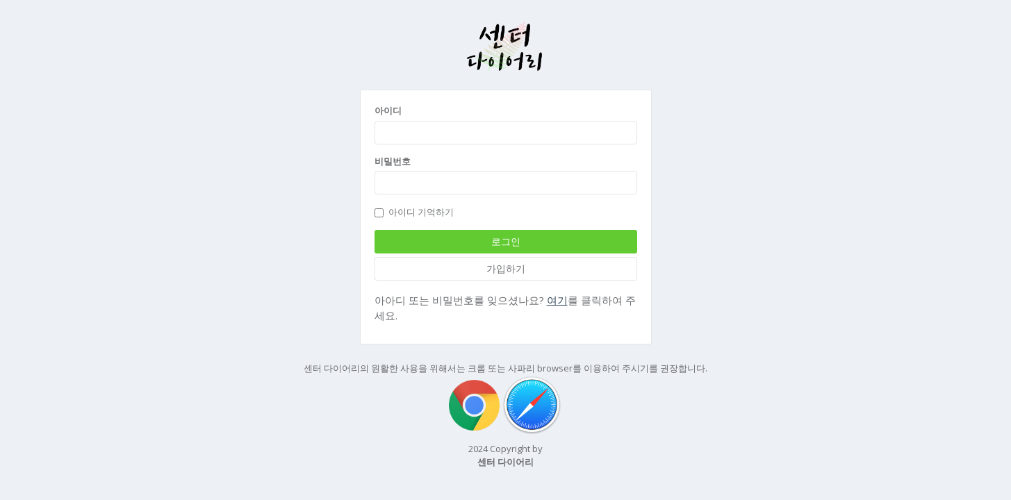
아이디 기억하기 (414, 212)
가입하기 (505, 268)
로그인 (505, 241)
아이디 (388, 110)
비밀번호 (393, 161)
